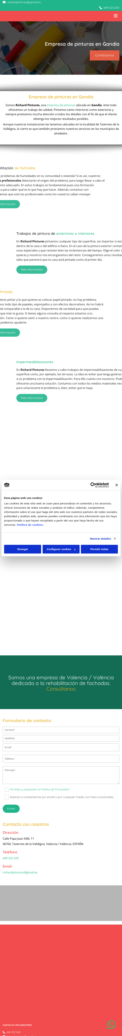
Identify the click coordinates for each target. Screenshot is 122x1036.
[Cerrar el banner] (116, 485)
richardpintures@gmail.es (24, 2)
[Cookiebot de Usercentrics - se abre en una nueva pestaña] (93, 485)
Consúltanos (61, 688)
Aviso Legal (9, 984)
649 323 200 (111, 7)
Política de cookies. (30, 524)
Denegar (22, 549)
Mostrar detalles (100, 538)
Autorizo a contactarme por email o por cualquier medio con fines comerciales (62, 797)
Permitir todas (99, 549)
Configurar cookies (61, 549)
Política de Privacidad (15, 988)
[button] (104, 55)
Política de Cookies (13, 992)
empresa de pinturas (61, 105)
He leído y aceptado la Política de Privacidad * (40, 789)
